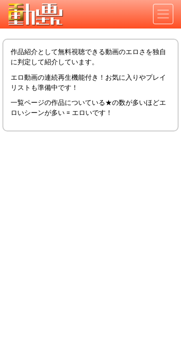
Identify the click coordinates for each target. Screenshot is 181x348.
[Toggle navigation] (163, 14)
